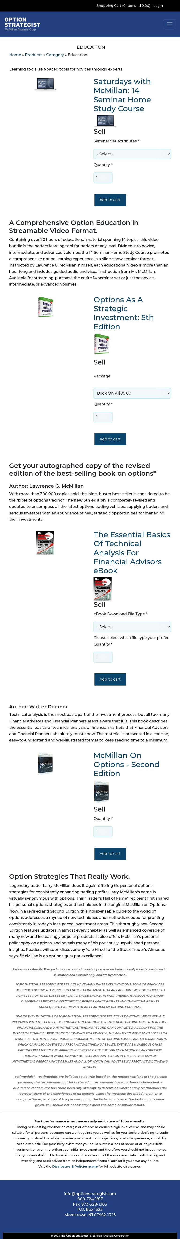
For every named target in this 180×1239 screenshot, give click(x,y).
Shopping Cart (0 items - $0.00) (123, 6)
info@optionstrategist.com (90, 1194)
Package (102, 376)
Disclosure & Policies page (75, 1166)
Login (158, 6)
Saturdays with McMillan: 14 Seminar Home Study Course (122, 95)
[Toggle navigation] (169, 24)
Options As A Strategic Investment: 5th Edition (124, 313)
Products (33, 55)
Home (15, 55)
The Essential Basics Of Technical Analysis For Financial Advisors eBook (132, 552)
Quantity (103, 165)
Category (55, 55)
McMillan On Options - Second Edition (126, 764)
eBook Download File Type (120, 614)
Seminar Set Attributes (116, 141)
